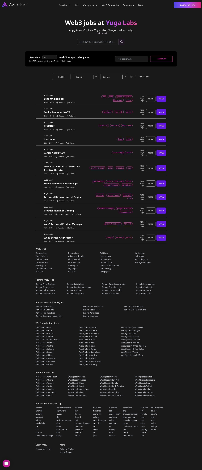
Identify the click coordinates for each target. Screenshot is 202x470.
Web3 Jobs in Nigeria (88, 358)
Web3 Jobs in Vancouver (145, 395)
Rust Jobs (39, 271)
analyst (39, 407)
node (111, 432)
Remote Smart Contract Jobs (79, 287)
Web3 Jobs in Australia (45, 343)
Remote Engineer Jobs (145, 284)
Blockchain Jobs (74, 259)
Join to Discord (66, 452)
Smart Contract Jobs (44, 268)
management (114, 414)
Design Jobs (105, 271)
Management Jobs (143, 262)
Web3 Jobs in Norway (88, 364)
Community (128, 5)
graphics (96, 423)
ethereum (79, 429)
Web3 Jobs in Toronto (144, 392)
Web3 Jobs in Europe (44, 333)
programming (129, 417)
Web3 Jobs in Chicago (77, 380)
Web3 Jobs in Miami (108, 377)
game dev (97, 414)
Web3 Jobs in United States (132, 349)
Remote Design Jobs (91, 310)
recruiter (144, 407)
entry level (79, 426)
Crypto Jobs (73, 268)
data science (61, 429)
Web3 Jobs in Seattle (143, 377)
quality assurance (130, 426)
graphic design (99, 420)
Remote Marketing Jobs (134, 306)
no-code (112, 429)
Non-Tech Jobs (106, 262)
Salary (61, 76)
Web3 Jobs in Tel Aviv (144, 386)
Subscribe (161, 58)
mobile (111, 420)
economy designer (82, 423)
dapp (58, 426)
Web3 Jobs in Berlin (44, 395)
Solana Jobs (73, 265)
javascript (113, 407)
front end (97, 407)
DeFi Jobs (104, 253)
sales (143, 423)
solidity (154, 414)
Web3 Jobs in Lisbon (76, 392)
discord (78, 417)
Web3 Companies (110, 5)
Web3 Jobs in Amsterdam (46, 377)
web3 (153, 423)
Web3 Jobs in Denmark (45, 361)
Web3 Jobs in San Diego (110, 392)
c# (37, 426)
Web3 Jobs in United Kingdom (133, 346)
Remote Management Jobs (135, 310)
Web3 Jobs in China (44, 355)
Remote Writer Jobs (91, 313)
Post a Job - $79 (187, 5)
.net (76, 420)
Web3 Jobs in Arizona (44, 383)
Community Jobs (107, 268)
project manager (130, 420)
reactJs (126, 432)
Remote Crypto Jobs (144, 287)
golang (96, 417)
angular (39, 414)
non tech (112, 435)
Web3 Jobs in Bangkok (45, 389)
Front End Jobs (42, 256)
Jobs (77, 5)
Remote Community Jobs (93, 306)
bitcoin (38, 420)
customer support (64, 420)
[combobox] (87, 76)
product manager (130, 414)
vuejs (153, 420)
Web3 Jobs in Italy (86, 343)
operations (127, 407)
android (39, 411)
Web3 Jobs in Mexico (88, 355)
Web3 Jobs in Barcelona (46, 392)
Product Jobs (105, 256)
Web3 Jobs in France (87, 327)
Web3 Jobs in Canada (44, 352)
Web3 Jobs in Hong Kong (78, 389)
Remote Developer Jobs (45, 293)
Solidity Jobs (41, 265)
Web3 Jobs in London (77, 395)
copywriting (61, 411)
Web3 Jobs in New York (109, 380)
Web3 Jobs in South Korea (90, 352)
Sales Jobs (139, 256)
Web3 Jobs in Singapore (145, 380)
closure (39, 432)
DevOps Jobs (73, 253)
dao (58, 423)
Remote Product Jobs (44, 306)
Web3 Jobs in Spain (129, 333)
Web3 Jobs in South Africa (132, 355)
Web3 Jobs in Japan (87, 346)
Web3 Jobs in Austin (44, 386)
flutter (77, 435)
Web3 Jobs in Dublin (76, 386)
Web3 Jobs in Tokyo (143, 389)
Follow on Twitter (67, 449)
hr (94, 426)
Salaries (65, 5)
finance (78, 432)
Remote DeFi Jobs (143, 293)
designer (78, 407)
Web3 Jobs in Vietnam (130, 352)
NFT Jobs (71, 271)
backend (39, 417)
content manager (63, 407)
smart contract (157, 407)
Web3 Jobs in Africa (44, 330)
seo (142, 435)
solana (154, 411)
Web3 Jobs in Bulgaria (45, 349)
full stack (97, 411)
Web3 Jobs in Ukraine (130, 343)
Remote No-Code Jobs (45, 310)
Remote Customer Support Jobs (49, 316)
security (144, 429)
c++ (37, 429)
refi (142, 411)
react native (128, 435)
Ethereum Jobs (74, 262)
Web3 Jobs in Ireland (88, 336)
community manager (44, 435)
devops (78, 414)
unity (153, 417)
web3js (154, 426)
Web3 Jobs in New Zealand (132, 327)
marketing (113, 417)
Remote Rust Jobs (74, 290)
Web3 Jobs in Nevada (109, 383)
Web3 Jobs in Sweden (130, 336)
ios (94, 432)
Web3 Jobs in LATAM (44, 336)
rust (142, 420)
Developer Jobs (42, 262)
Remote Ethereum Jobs (111, 290)
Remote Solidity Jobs (75, 284)
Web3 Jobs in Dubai (76, 383)
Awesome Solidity (43, 449)
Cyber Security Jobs (76, 256)
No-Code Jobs (105, 259)
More (150, 98)
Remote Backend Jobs (45, 287)
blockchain (40, 423)
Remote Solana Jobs (110, 293)
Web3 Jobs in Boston (76, 377)
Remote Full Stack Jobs (45, 290)
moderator (113, 423)
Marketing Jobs (141, 259)
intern (95, 429)
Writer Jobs (140, 253)
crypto (59, 414)
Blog (140, 5)
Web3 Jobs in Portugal (130, 330)
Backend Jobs (41, 253)
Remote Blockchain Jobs (112, 287)
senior (143, 432)
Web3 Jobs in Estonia (44, 364)
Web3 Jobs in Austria (44, 346)
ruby (143, 417)
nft (110, 426)
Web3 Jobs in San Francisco (111, 395)
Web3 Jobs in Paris (107, 389)
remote (144, 414)
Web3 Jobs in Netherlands (90, 361)
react (125, 429)
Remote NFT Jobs (143, 290)
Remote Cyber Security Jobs (113, 284)
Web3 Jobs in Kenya (87, 349)
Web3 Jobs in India (87, 339)
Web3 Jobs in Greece (88, 330)
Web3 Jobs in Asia (43, 327)
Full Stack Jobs (42, 259)
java (94, 435)
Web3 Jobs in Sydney (143, 383)
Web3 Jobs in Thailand (130, 339)
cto (57, 417)
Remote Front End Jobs (45, 284)
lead (110, 411)
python (126, 423)
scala (143, 426)
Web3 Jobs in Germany (45, 358)
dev (76, 411)
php (124, 411)
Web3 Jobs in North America (47, 339)
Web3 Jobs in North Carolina (112, 386)
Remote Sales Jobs (90, 316)
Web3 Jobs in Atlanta (44, 380)
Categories (90, 5)
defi (58, 432)
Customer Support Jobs (110, 265)
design (59, 435)
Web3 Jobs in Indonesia (89, 333)
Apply (161, 98)
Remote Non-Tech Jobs (45, 313)
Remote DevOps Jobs (75, 293)
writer (153, 429)
